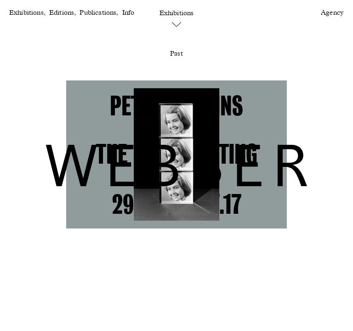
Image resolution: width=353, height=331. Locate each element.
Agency (332, 12)
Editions (61, 12)
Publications (98, 12)
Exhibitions (26, 12)
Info (128, 12)
